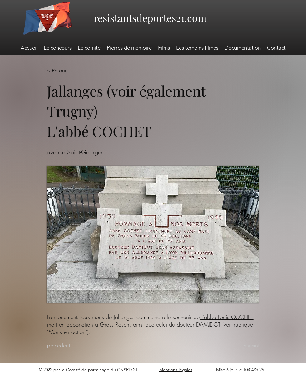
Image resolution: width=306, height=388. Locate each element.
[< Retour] (67, 71)
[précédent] (67, 345)
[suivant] (243, 345)
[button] (242, 47)
